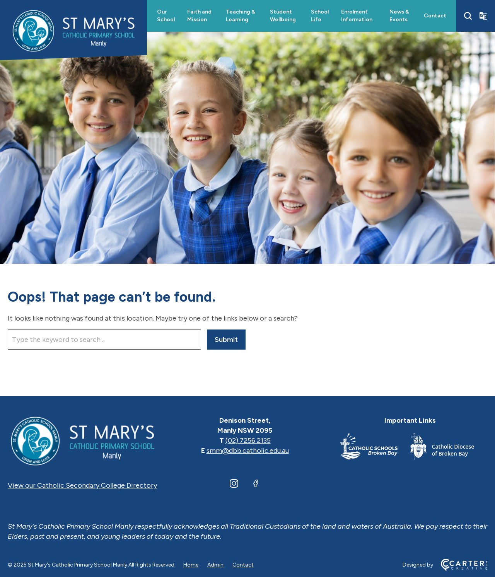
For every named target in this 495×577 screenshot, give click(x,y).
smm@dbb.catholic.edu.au (248, 450)
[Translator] (483, 16)
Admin (215, 565)
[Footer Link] (375, 448)
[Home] (82, 440)
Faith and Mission (199, 16)
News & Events (399, 16)
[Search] (468, 16)
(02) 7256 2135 (248, 440)
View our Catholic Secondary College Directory (82, 485)
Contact (435, 15)
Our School (166, 16)
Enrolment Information (356, 16)
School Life (320, 16)
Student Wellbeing (283, 16)
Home (190, 565)
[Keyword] (104, 339)
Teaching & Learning (240, 16)
